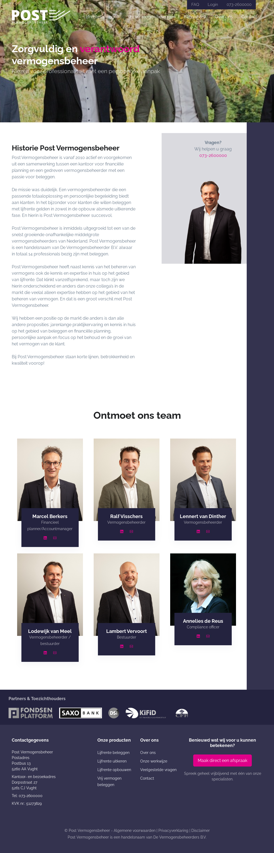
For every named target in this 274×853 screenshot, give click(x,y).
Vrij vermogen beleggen (151, 16)
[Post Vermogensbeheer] (41, 17)
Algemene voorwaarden (134, 830)
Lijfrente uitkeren (112, 761)
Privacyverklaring (173, 830)
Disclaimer (200, 830)
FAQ (195, 4)
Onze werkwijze (153, 761)
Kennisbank (195, 16)
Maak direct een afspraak (222, 760)
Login (213, 4)
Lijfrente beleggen (101, 16)
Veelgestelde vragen (158, 770)
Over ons (224, 16)
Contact (249, 16)
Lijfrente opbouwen (114, 770)
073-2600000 (239, 4)
